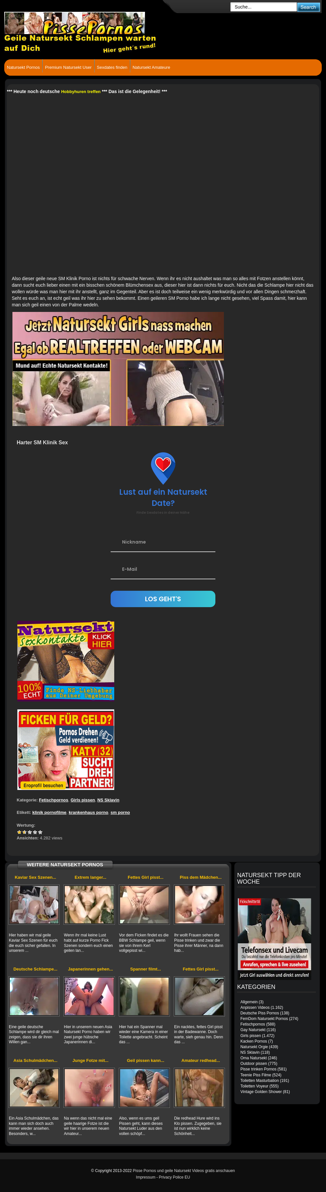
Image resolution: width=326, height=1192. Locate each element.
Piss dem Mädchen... (201, 877)
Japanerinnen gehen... (90, 969)
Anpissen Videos (254, 1007)
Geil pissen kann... (145, 1060)
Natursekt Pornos (23, 67)
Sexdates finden (112, 67)
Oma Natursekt (253, 1058)
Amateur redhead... (200, 1060)
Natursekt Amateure (151, 67)
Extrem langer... (90, 877)
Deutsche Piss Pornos (259, 1013)
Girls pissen (83, 800)
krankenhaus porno (88, 812)
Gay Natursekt (252, 1030)
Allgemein (249, 1002)
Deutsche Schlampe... (35, 969)
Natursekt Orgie (254, 1047)
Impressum (145, 1177)
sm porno (120, 812)
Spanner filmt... (145, 969)
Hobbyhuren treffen (81, 91)
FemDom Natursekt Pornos (264, 1018)
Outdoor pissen (253, 1063)
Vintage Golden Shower (261, 1091)
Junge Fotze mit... (91, 1060)
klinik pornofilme (49, 812)
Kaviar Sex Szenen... (35, 877)
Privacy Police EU (174, 1177)
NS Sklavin (108, 800)
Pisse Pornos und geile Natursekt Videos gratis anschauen (184, 1170)
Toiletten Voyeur (254, 1086)
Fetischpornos (53, 800)
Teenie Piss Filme (255, 1075)
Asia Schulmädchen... (35, 1060)
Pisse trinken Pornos (258, 1069)
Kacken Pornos (253, 1041)
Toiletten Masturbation (259, 1080)
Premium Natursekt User (68, 67)
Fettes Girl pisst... (145, 877)
